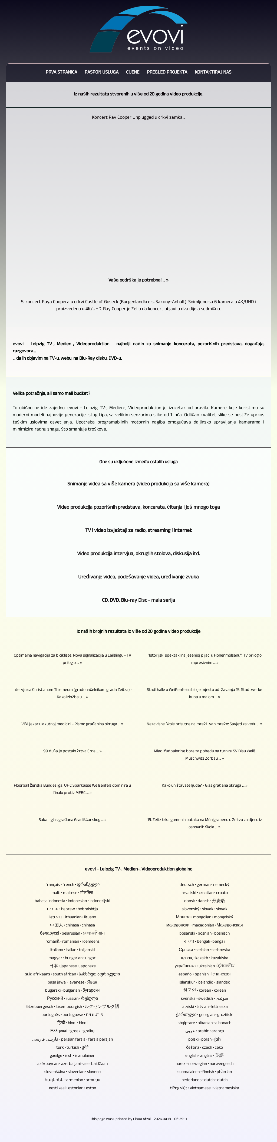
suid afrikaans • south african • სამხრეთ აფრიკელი (72, 974)
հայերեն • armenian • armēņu (72, 1080)
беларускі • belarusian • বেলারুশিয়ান (72, 934)
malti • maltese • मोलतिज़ (72, 893)
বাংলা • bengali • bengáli (204, 942)
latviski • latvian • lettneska (205, 1007)
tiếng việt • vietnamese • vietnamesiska (204, 1088)
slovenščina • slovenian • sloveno (72, 1072)
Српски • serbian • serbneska (204, 950)
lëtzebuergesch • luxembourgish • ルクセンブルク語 (72, 1007)
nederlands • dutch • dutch (204, 1080)
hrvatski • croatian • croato (205, 893)
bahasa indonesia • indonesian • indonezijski (72, 901)
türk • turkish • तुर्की (72, 1048)
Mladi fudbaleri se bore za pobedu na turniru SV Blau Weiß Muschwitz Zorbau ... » (204, 755)
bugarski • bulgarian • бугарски (72, 991)
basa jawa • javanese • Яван (72, 983)
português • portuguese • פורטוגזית (72, 1015)
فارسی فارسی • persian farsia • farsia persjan (72, 1040)
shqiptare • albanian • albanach (204, 1023)
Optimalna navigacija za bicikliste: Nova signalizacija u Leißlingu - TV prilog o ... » (72, 659)
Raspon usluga (101, 73)
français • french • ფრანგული (72, 885)
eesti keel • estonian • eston (72, 1088)
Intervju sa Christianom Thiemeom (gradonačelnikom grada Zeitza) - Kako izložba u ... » (72, 694)
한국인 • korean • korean (204, 991)
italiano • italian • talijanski (72, 950)
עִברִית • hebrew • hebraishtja (72, 909)
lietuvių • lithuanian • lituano (72, 917)
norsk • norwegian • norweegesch (204, 1064)
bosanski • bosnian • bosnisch (204, 934)
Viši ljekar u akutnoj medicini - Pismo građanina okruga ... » (72, 724)
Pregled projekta (167, 73)
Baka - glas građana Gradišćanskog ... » (72, 820)
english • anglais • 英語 (204, 1056)
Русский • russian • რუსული (72, 999)
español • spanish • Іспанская (204, 974)
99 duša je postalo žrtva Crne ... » (72, 751)
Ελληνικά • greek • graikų (72, 1031)
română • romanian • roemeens (72, 942)
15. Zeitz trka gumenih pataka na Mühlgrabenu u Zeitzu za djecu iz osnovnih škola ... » (204, 824)
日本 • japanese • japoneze (72, 966)
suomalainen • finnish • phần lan (204, 1072)
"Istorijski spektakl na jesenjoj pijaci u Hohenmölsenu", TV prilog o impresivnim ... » (205, 659)
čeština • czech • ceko (204, 1048)
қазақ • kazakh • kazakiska (204, 958)
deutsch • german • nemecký (204, 885)
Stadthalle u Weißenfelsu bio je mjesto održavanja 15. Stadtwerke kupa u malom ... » (204, 694)
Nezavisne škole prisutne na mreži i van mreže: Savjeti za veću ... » (204, 724)
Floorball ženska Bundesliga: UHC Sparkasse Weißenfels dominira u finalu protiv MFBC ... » (72, 789)
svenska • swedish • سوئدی (204, 999)
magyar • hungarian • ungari (72, 958)
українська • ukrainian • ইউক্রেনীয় (205, 966)
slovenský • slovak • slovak (204, 909)
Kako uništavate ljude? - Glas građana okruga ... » (205, 786)
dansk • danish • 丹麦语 (204, 901)
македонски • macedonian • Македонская (204, 925)
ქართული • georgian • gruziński (204, 1015)
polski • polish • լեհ (204, 1040)
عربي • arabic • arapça (204, 1031)
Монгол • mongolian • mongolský (204, 917)
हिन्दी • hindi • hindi (72, 1023)
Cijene (132, 73)
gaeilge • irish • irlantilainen (72, 1056)
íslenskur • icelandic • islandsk (204, 983)
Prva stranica (61, 73)
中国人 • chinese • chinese (72, 925)
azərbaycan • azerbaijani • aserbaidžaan (72, 1064)
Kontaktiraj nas (213, 73)
